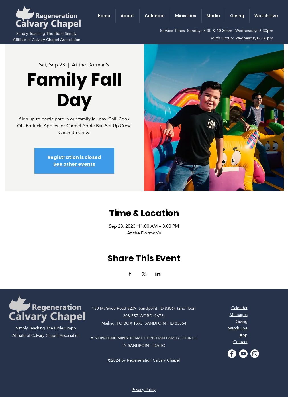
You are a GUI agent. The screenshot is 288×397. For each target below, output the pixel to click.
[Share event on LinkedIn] (158, 274)
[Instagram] (254, 353)
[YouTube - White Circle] (243, 353)
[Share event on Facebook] (130, 274)
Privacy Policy (144, 389)
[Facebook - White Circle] (232, 353)
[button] (127, 16)
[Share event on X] (144, 274)
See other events (74, 164)
